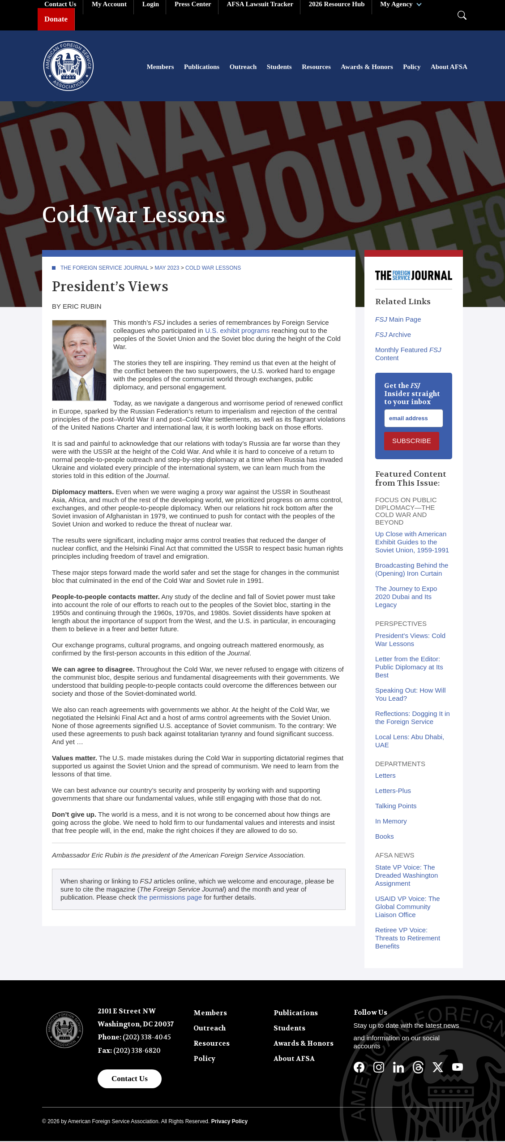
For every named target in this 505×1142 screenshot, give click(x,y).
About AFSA (449, 67)
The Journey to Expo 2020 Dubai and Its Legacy (406, 597)
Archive (393, 335)
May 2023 (166, 269)
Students (279, 67)
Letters (385, 776)
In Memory (391, 822)
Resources (316, 67)
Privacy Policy (229, 1122)
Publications (201, 67)
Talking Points (396, 806)
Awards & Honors (367, 67)
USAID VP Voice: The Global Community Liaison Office (407, 907)
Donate (56, 19)
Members (160, 67)
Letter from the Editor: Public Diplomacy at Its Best (409, 668)
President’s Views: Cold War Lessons (410, 640)
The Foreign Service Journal (104, 269)
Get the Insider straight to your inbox (412, 395)
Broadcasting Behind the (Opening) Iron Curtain (411, 570)
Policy (411, 67)
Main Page (398, 320)
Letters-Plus (393, 791)
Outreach (243, 67)
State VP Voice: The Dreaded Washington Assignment (406, 876)
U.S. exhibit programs (237, 331)
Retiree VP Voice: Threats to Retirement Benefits (407, 939)
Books (384, 837)
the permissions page (170, 898)
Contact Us (129, 1079)
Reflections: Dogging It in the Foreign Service (412, 718)
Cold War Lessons (213, 269)
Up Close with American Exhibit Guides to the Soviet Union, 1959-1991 (412, 543)
